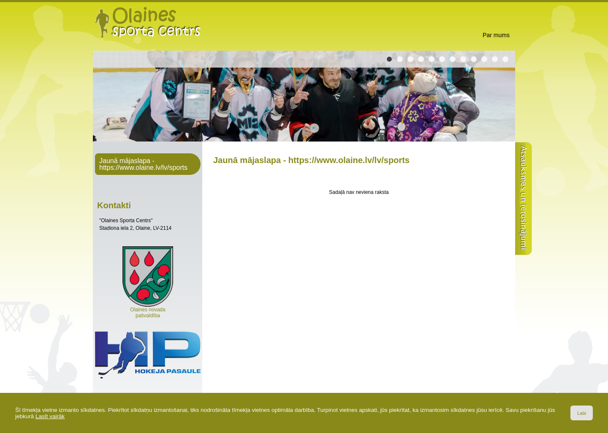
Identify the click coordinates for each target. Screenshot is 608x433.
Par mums (496, 35)
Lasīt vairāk (50, 416)
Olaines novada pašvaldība (147, 310)
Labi (581, 413)
